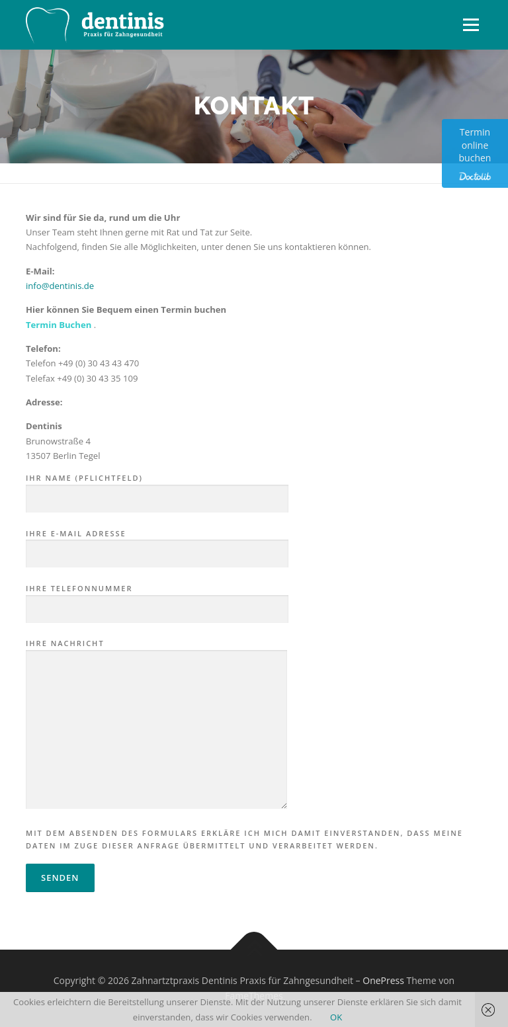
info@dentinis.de (60, 286)
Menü (470, 24)
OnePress (383, 980)
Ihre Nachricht (156, 724)
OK (336, 1017)
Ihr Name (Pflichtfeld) (157, 489)
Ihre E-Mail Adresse (157, 544)
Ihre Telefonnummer (157, 599)
